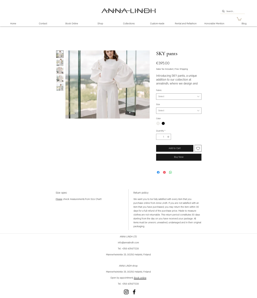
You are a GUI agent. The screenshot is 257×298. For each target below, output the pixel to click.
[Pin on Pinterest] (164, 172)
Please (59, 199)
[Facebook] (134, 292)
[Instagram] (126, 292)
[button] (239, 19)
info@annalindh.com (128, 242)
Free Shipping (181, 69)
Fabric (159, 90)
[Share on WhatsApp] (170, 172)
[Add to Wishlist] (198, 148)
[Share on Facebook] (158, 172)
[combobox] (178, 96)
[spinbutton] (163, 137)
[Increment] (168, 137)
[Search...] (232, 11)
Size (158, 104)
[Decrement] (159, 137)
